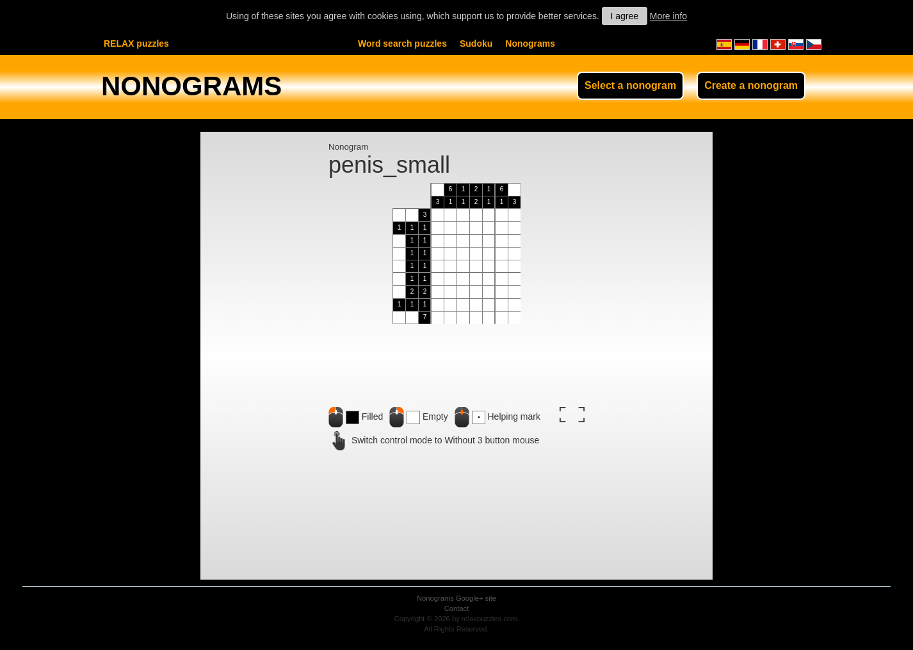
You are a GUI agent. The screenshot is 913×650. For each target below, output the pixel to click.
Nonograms (530, 43)
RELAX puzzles (136, 43)
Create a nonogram (751, 85)
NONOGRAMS (191, 86)
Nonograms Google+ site (456, 598)
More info (668, 16)
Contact (456, 608)
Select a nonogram (630, 85)
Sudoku (476, 43)
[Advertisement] (264, 375)
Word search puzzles (402, 43)
